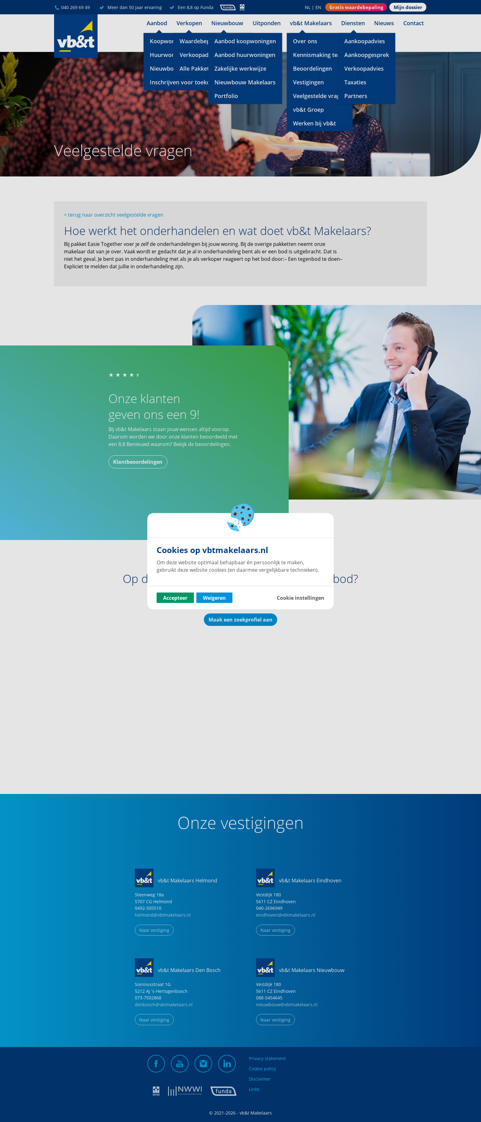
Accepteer (175, 597)
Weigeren (214, 597)
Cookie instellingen (300, 597)
